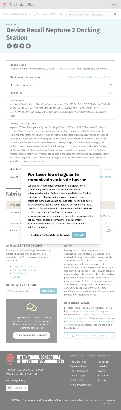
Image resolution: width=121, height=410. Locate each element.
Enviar (79, 235)
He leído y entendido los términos (51, 234)
